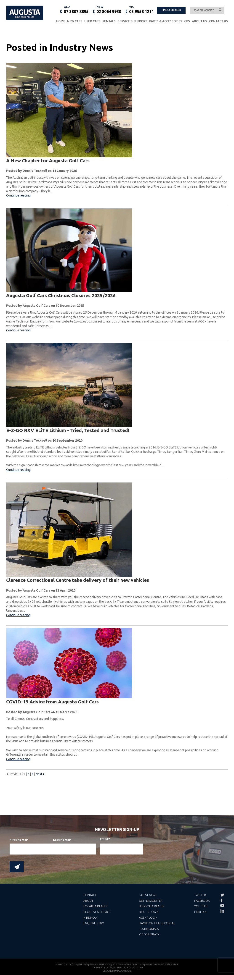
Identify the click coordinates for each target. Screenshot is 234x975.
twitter (222, 895)
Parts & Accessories (165, 21)
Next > (40, 774)
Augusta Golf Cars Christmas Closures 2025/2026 (61, 295)
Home (60, 21)
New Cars (74, 21)
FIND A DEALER (171, 9)
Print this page (154, 966)
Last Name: (61, 839)
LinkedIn (200, 911)
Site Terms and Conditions (128, 966)
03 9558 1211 (141, 9)
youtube (222, 905)
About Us (199, 21)
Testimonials (149, 928)
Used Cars (92, 21)
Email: (102, 839)
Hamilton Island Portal (157, 923)
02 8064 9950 (108, 9)
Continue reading (18, 195)
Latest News (148, 894)
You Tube (201, 906)
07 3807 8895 (76, 9)
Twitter (200, 894)
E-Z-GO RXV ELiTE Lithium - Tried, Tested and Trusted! (67, 430)
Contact (89, 894)
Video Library (149, 934)
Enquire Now (93, 923)
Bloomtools (124, 972)
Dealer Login (149, 911)
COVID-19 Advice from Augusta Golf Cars (52, 702)
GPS (187, 21)
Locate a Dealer (95, 906)
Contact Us (218, 21)
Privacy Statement (100, 966)
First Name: (18, 839)
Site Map (83, 966)
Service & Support (132, 21)
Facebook (202, 900)
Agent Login (148, 917)
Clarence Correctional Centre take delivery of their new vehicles (77, 580)
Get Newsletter (150, 900)
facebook (222, 900)
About (88, 900)
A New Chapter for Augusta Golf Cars (48, 160)
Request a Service (96, 911)
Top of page (171, 966)
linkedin (222, 911)
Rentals (109, 21)
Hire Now (90, 917)
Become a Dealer (151, 906)
